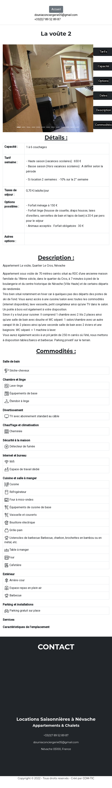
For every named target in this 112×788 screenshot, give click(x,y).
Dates (103, 95)
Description (103, 110)
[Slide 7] (53, 127)
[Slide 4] (38, 127)
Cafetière (12, 565)
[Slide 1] (19, 127)
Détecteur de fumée (19, 446)
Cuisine (11, 484)
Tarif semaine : (10, 160)
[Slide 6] (48, 127)
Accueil (56, 9)
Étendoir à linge (16, 401)
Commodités (103, 125)
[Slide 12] (77, 127)
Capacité (103, 66)
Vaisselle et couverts (20, 515)
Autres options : (10, 239)
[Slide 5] (43, 127)
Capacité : (11, 146)
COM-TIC (88, 778)
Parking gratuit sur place (22, 611)
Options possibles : (11, 204)
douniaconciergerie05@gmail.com (56, 15)
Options (104, 81)
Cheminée (13, 431)
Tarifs (103, 51)
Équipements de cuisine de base (27, 507)
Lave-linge (13, 386)
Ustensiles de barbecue (22, 538)
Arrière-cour (14, 580)
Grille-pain (13, 530)
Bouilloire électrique (19, 523)
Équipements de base (20, 393)
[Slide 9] (63, 127)
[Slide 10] (67, 127)
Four (9, 557)
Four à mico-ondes (18, 500)
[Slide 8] (58, 127)
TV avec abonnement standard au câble (31, 416)
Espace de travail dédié (21, 469)
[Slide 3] (33, 127)
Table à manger (16, 550)
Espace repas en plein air (23, 588)
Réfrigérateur (15, 492)
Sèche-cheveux (16, 371)
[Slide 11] (72, 127)
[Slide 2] (28, 127)
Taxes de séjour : (10, 192)
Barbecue (13, 595)
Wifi (9, 462)
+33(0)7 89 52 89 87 (47, 19)
